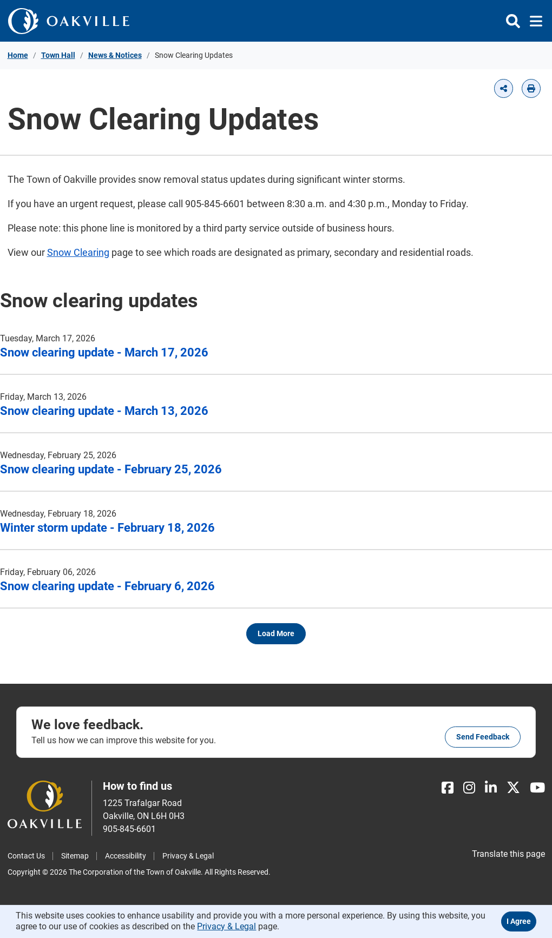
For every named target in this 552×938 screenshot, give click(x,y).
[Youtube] (537, 788)
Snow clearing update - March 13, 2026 (104, 411)
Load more (276, 633)
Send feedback (482, 736)
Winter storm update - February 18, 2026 (107, 527)
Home (18, 55)
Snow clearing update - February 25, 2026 (111, 469)
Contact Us (26, 855)
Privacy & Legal (188, 855)
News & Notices (115, 55)
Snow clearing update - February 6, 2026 (107, 586)
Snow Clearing (78, 252)
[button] (503, 88)
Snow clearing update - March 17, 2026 (104, 352)
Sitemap (75, 855)
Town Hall (58, 55)
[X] (513, 788)
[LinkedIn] (491, 788)
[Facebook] (448, 788)
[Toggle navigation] (532, 21)
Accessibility (125, 855)
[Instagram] (469, 788)
